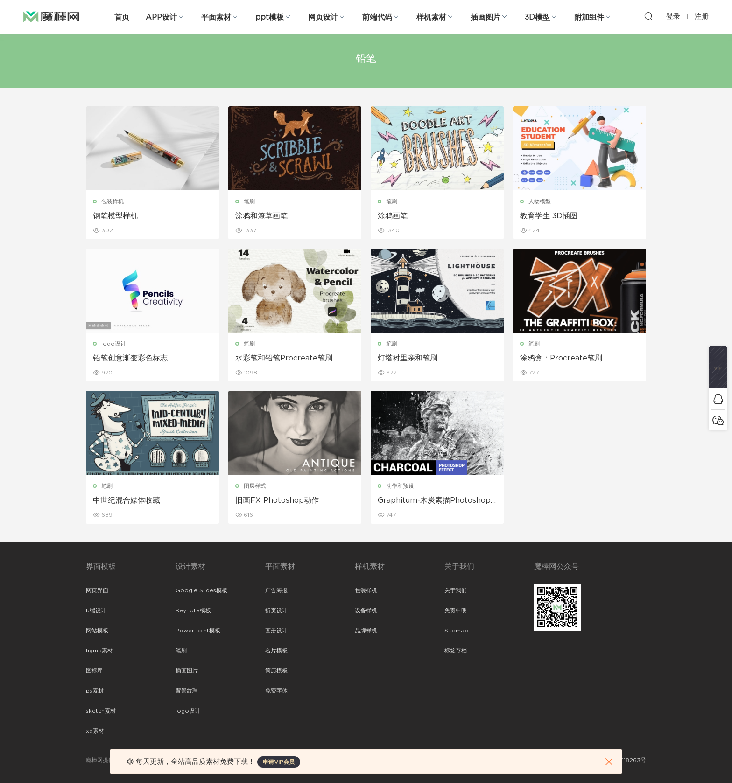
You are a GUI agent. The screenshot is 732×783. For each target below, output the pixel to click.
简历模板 (276, 670)
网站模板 (97, 630)
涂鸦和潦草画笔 (261, 216)
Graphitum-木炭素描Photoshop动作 (434, 501)
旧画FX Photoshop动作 (277, 500)
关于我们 (455, 590)
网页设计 (323, 17)
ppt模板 (269, 17)
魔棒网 (51, 16)
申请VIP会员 (279, 762)
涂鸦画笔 (393, 216)
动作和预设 (400, 486)
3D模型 (537, 17)
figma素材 (99, 650)
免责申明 (455, 610)
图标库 (94, 670)
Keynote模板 (193, 610)
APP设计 (161, 17)
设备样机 (366, 610)
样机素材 (431, 17)
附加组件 (589, 17)
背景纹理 (187, 690)
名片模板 (276, 650)
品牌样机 (366, 630)
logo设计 (113, 343)
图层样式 (255, 486)
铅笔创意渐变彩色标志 (130, 358)
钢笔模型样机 (115, 216)
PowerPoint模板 (198, 630)
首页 (121, 17)
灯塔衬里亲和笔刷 (407, 358)
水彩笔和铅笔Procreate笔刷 (283, 358)
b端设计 (96, 610)
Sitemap (456, 630)
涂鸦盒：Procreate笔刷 (561, 358)
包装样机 (112, 201)
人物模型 (539, 201)
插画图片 (485, 17)
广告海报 (276, 590)
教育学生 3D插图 (548, 216)
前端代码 (377, 17)
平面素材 (216, 17)
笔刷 (249, 201)
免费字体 (276, 690)
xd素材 (95, 731)
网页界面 (97, 590)
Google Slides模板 (201, 590)
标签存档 (455, 650)
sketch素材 (101, 711)
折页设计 (276, 610)
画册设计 (276, 630)
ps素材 (95, 690)
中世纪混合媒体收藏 (126, 500)
